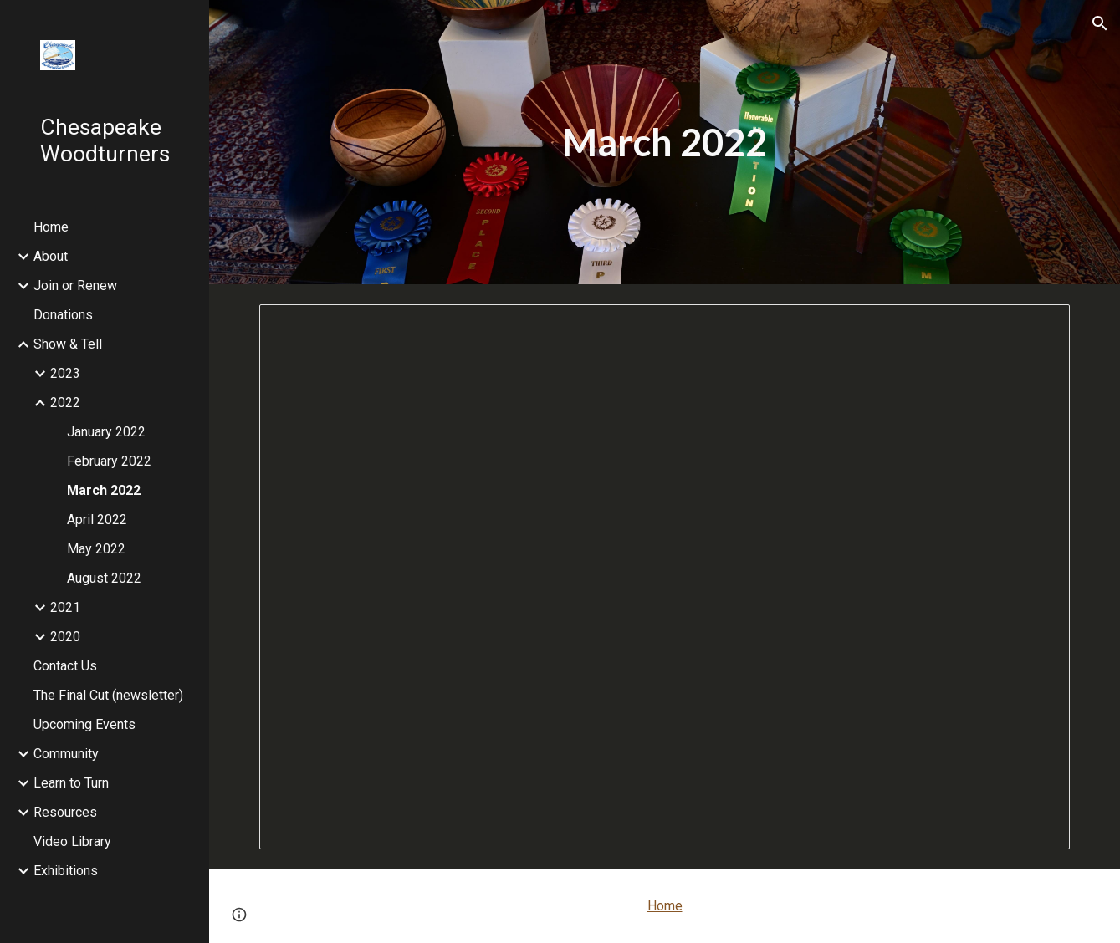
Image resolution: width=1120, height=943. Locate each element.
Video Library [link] (72, 841)
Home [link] (51, 227)
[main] (664, 143)
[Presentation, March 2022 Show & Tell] (664, 576)
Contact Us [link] (65, 666)
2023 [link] (65, 373)
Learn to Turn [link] (71, 783)
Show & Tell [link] (67, 344)
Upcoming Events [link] (84, 724)
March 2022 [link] (104, 490)
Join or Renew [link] (75, 285)
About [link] (50, 256)
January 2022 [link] (106, 432)
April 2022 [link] (97, 520)
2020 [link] (65, 637)
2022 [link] (65, 402)
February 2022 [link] (109, 461)
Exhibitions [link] (65, 871)
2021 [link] (65, 607)
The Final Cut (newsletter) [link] (108, 695)
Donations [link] (63, 315)
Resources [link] (65, 812)
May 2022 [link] (96, 549)
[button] (1100, 23)
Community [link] (66, 754)
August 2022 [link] (104, 578)
